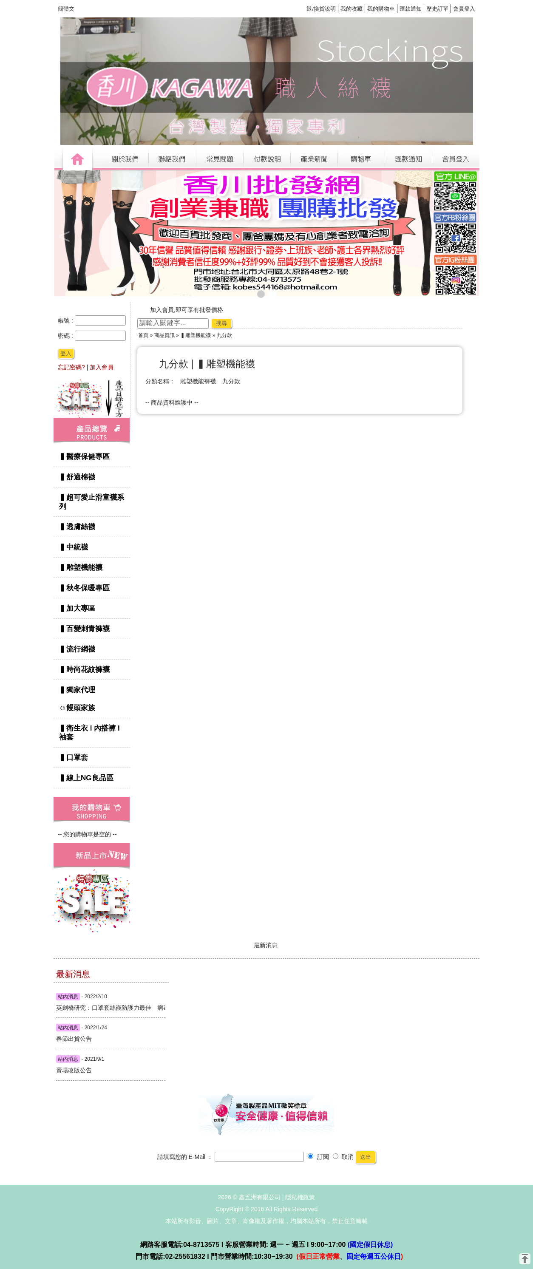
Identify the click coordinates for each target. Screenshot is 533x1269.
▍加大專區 (77, 608)
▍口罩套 (73, 757)
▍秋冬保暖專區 (84, 588)
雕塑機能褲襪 (198, 381)
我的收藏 (351, 9)
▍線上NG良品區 (86, 778)
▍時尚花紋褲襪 (84, 670)
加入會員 (101, 367)
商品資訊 (164, 335)
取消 (343, 1156)
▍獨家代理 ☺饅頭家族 (93, 699)
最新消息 (266, 945)
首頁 (143, 335)
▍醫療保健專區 (84, 457)
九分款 (231, 381)
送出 (365, 1157)
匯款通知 (411, 9)
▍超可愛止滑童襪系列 (91, 501)
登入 (65, 353)
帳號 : (66, 320)
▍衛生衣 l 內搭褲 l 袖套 (89, 732)
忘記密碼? (71, 367)
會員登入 (464, 9)
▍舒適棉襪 (77, 477)
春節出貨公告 (72, 1038)
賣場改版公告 (72, 1070)
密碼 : (66, 335)
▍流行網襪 (77, 649)
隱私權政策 (300, 1197)
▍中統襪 (73, 547)
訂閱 (318, 1156)
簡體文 (66, 9)
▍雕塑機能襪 (80, 568)
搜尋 (221, 323)
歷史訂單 (437, 9)
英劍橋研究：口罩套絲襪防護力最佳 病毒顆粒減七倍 (72, 1007)
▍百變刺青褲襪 (84, 629)
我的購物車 (381, 9)
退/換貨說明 (321, 9)
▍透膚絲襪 (77, 527)
